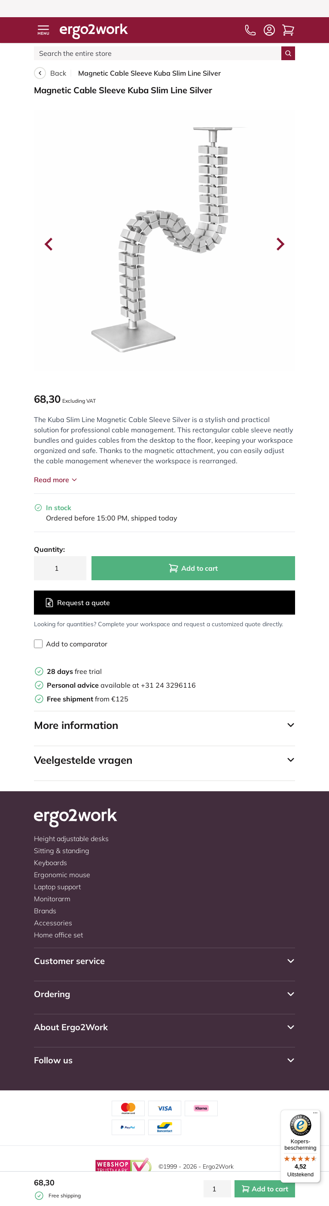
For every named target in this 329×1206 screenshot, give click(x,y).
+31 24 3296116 (168, 685)
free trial (74, 671)
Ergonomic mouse (62, 874)
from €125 (87, 699)
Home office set (58, 935)
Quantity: (49, 549)
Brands (45, 910)
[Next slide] (279, 244)
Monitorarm (52, 898)
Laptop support (57, 886)
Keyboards (50, 862)
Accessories (53, 922)
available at (94, 685)
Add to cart (193, 568)
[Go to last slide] (49, 244)
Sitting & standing (61, 850)
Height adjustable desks (71, 838)
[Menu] (315, 1115)
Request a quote (77, 602)
